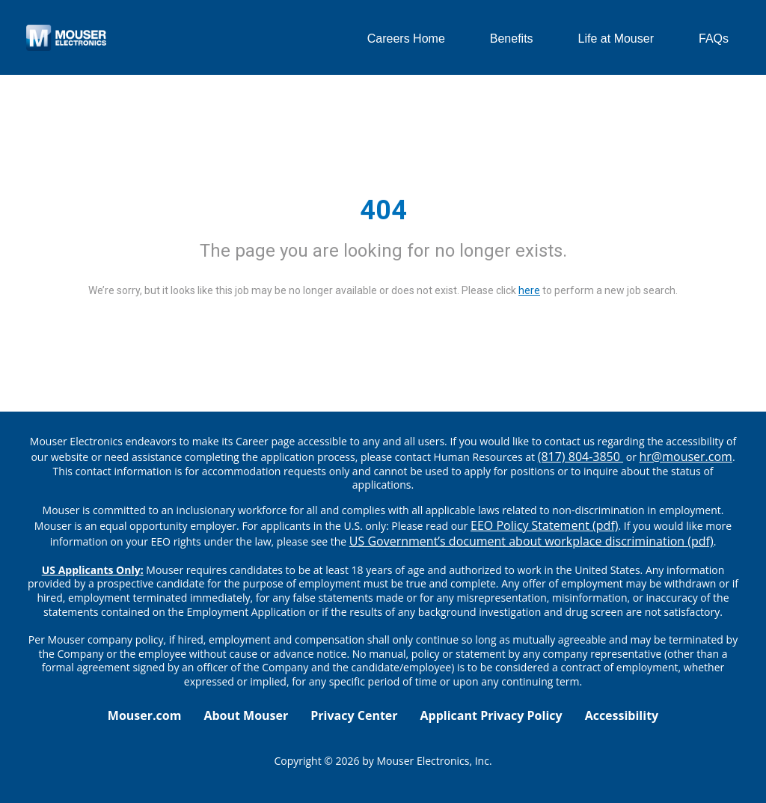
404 (383, 210)
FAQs (714, 38)
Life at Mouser (616, 38)
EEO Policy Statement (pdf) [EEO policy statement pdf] (544, 525)
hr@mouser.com (686, 456)
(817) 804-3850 (580, 456)
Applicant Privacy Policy (491, 715)
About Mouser (245, 715)
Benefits (511, 38)
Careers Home (406, 38)
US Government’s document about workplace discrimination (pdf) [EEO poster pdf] (531, 541)
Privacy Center (353, 715)
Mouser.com (145, 715)
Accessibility (622, 715)
